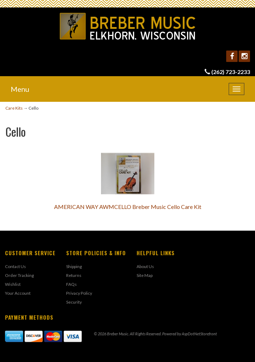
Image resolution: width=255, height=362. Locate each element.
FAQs (71, 284)
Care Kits (14, 108)
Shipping (74, 266)
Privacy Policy (79, 293)
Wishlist (13, 284)
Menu (20, 89)
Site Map (145, 275)
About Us (145, 266)
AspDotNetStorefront (199, 333)
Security (74, 302)
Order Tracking (19, 275)
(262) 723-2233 (230, 71)
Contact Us (15, 266)
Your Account (18, 293)
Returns (73, 275)
